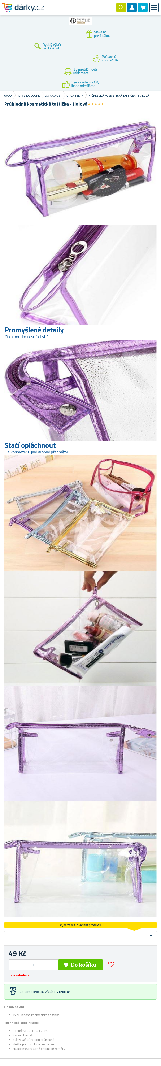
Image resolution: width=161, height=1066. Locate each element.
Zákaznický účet (132, 11)
